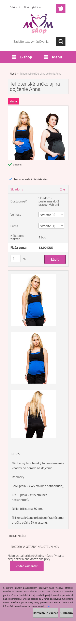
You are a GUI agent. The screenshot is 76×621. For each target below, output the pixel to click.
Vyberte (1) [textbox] (47, 225)
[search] (60, 41)
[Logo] (38, 24)
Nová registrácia (32, 7)
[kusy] (16, 258)
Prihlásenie (15, 7)
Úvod (13, 74)
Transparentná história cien (28, 179)
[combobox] (51, 214)
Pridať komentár (27, 566)
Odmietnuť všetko (45, 612)
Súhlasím (66, 612)
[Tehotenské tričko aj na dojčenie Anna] (38, 107)
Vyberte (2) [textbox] (47, 214)
